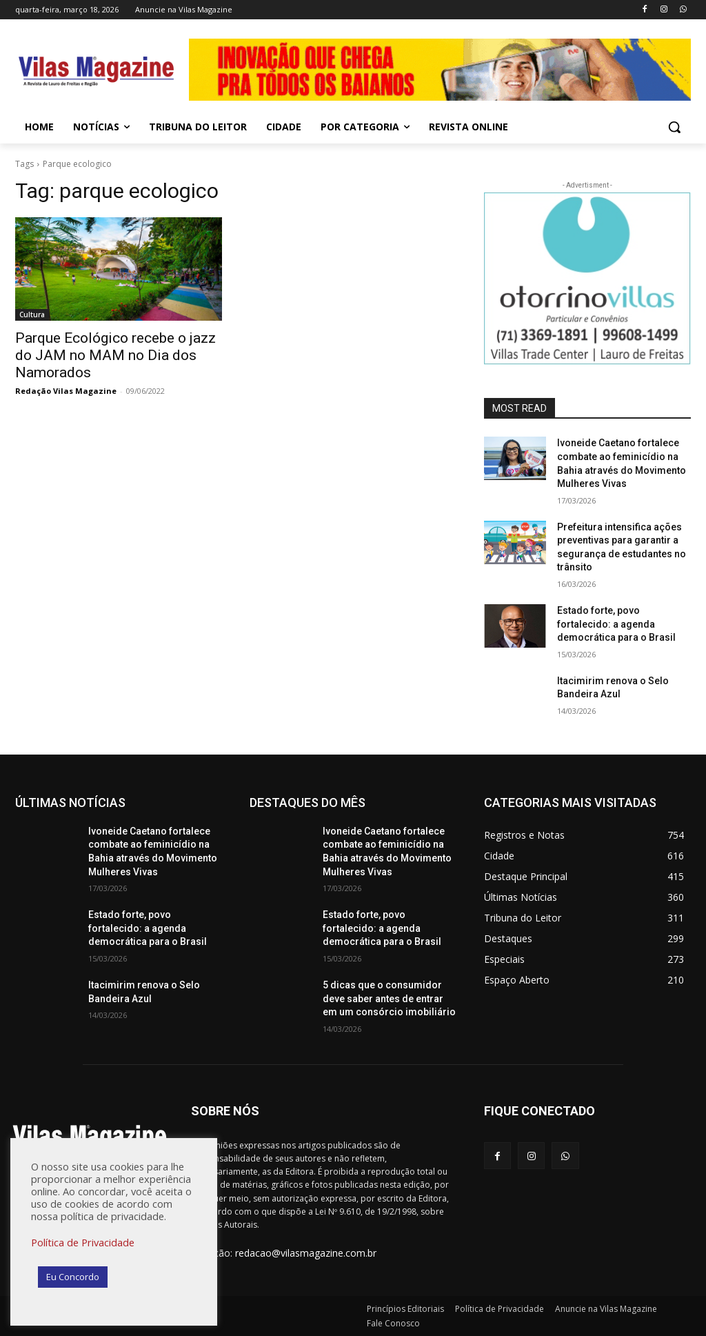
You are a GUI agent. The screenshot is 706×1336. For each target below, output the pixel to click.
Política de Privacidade (82, 1242)
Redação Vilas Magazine (66, 391)
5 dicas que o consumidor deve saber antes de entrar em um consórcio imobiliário (389, 998)
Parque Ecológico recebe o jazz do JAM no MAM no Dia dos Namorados (115, 355)
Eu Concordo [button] (72, 1276)
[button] (674, 126)
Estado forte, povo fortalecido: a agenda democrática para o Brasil (616, 624)
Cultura (32, 314)
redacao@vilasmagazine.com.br (305, 1252)
